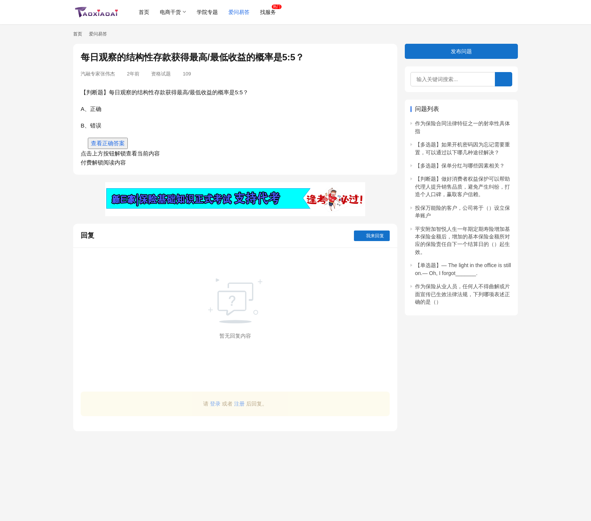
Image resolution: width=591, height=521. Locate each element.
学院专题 (207, 12)
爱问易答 (239, 12)
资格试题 (161, 74)
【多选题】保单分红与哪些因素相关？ (460, 166)
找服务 (268, 12)
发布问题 (461, 51)
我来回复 (372, 235)
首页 (144, 12)
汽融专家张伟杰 (98, 74)
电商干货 (170, 12)
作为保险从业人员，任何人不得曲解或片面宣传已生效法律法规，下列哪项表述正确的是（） (462, 294)
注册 (239, 404)
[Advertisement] (235, 472)
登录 (215, 404)
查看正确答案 (108, 143)
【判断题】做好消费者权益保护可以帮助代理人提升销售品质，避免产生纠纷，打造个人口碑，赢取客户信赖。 (462, 186)
